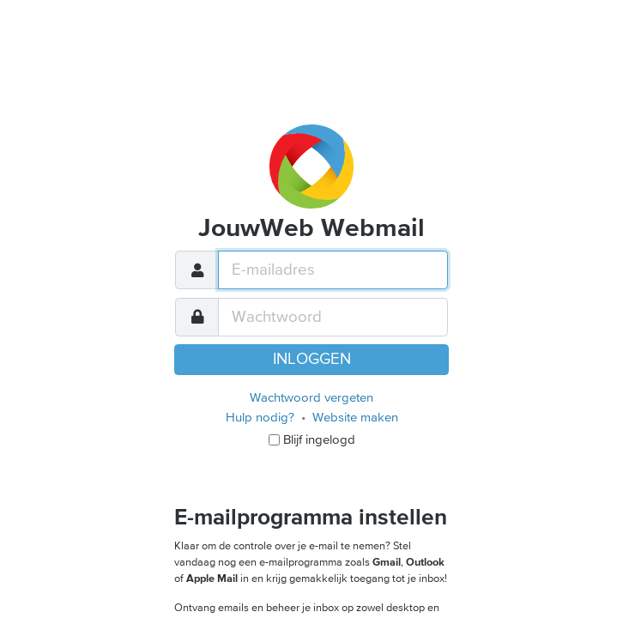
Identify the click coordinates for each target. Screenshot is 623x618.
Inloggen (312, 359)
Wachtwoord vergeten (311, 397)
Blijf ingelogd (319, 439)
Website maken (355, 417)
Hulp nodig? (260, 417)
